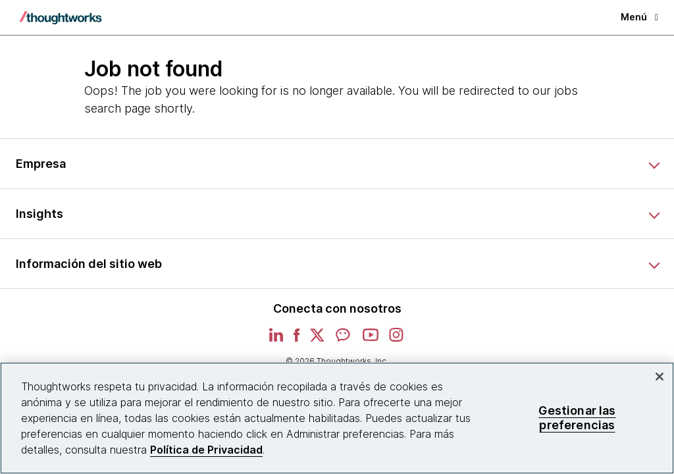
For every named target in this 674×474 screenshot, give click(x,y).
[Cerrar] (659, 376)
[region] (337, 418)
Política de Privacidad (206, 449)
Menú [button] (639, 16)
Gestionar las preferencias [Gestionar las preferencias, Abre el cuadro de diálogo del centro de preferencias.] (576, 418)
